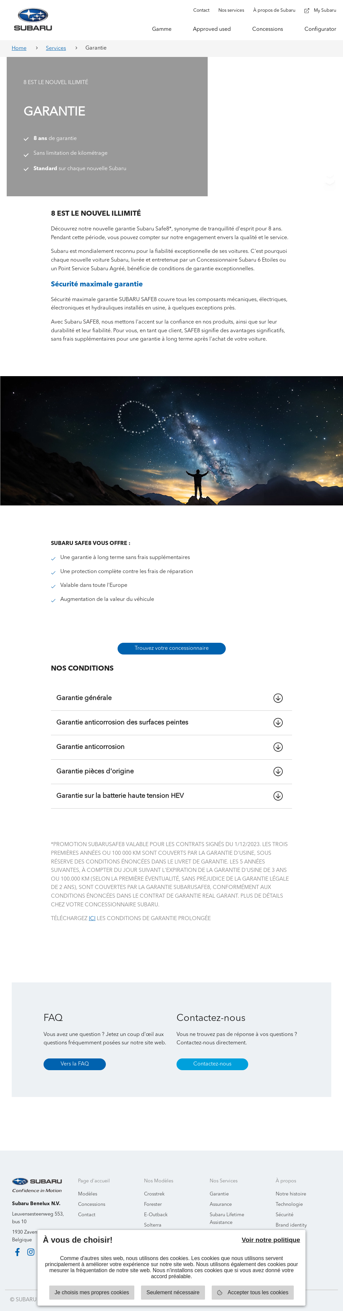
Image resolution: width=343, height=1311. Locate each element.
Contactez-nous (212, 1055)
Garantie (219, 1185)
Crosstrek (154, 1185)
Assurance (221, 1195)
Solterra (152, 1216)
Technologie (289, 1195)
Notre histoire (291, 1185)
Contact (86, 1206)
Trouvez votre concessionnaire (172, 640)
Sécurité (284, 1206)
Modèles (87, 1185)
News (282, 1227)
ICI (92, 910)
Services (56, 48)
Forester (153, 1195)
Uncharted (155, 1227)
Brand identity (291, 1216)
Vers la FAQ (75, 1055)
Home (19, 48)
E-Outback (155, 1206)
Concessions (91, 1195)
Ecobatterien (224, 1224)
